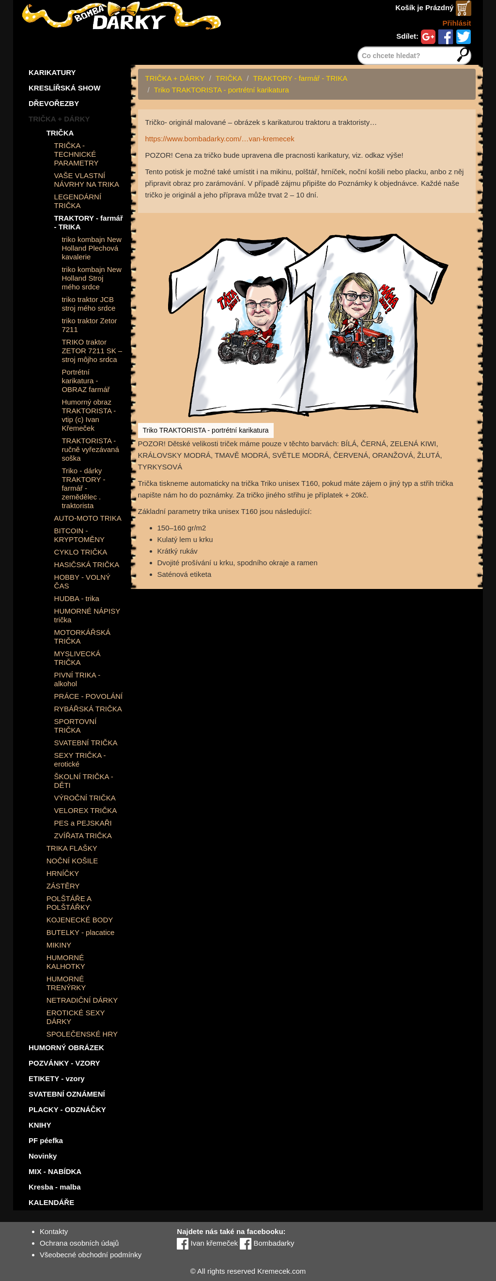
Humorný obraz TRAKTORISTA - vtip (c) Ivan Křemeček (89, 415)
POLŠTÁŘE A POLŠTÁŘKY (69, 902)
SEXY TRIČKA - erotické (80, 759)
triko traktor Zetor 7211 (89, 324)
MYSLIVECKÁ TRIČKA (77, 657)
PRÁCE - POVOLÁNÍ (88, 696)
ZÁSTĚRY (63, 886)
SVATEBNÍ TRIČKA (86, 742)
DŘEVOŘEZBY (54, 103)
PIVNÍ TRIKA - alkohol (77, 679)
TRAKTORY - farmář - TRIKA (88, 222)
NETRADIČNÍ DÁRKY (82, 1000)
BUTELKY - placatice (80, 932)
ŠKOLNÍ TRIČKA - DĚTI (83, 780)
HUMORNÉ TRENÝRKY (66, 983)
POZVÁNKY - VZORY (64, 1063)
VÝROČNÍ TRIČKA (85, 798)
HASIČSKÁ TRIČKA (87, 564)
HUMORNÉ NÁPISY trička (87, 615)
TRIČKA (60, 133)
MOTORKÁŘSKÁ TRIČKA (82, 636)
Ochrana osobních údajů (79, 1243)
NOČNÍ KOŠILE (72, 861)
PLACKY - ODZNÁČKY (67, 1109)
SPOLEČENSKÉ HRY (82, 1034)
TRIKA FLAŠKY (71, 848)
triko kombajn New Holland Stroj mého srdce (91, 278)
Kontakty (54, 1231)
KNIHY (40, 1125)
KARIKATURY (52, 72)
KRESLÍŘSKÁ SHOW (64, 88)
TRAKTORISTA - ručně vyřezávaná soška (90, 449)
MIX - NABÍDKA (55, 1171)
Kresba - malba (55, 1187)
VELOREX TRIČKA (85, 810)
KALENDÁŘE (51, 1202)
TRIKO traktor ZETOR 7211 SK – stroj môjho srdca (92, 350)
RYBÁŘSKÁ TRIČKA (88, 709)
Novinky (43, 1156)
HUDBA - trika (76, 598)
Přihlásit (456, 23)
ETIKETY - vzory (57, 1078)
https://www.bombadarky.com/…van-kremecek (219, 139)
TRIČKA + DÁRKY (59, 119)
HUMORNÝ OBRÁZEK (66, 1047)
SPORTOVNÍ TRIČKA (75, 725)
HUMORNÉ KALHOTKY (65, 961)
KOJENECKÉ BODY (79, 920)
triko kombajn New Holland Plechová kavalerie (91, 248)
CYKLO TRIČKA (81, 552)
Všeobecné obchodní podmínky (90, 1255)
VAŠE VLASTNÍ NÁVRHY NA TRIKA (87, 179)
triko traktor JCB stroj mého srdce (88, 303)
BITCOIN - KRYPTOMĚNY (79, 535)
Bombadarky (267, 1243)
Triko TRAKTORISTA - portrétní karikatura (221, 90)
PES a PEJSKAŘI (83, 823)
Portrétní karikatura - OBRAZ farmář (85, 380)
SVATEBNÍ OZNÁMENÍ (67, 1094)
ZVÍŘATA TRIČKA (83, 835)
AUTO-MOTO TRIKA (88, 518)
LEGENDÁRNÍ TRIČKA (78, 201)
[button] (467, 221)
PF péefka (46, 1140)
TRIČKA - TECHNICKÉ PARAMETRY (76, 154)
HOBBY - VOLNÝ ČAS (82, 581)
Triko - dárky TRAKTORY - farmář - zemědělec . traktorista (83, 488)
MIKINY (59, 945)
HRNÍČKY (62, 873)
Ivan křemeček (207, 1243)
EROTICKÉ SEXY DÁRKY (75, 1017)
